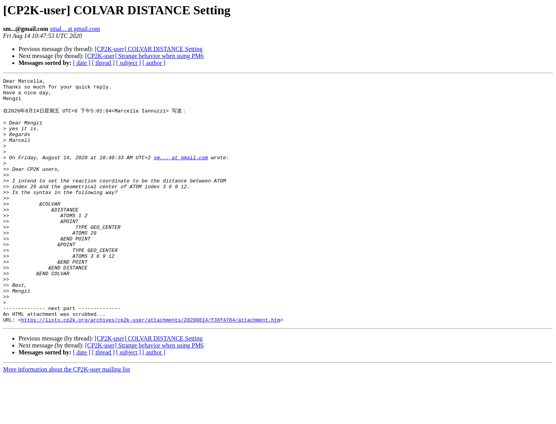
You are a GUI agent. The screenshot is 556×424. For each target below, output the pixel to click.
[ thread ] (103, 63)
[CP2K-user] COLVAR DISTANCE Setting (148, 49)
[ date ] (81, 63)
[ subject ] (128, 63)
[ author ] (154, 63)
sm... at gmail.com (181, 172)
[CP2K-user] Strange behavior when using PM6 (144, 56)
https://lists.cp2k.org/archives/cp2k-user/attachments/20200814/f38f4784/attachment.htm (150, 367)
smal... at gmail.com (75, 29)
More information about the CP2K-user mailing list (66, 417)
